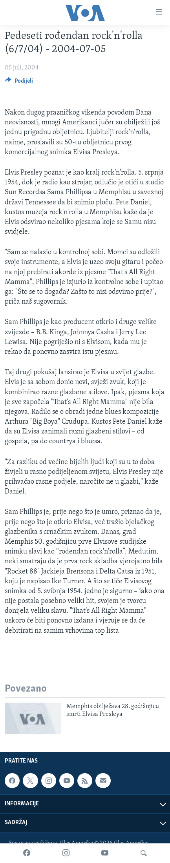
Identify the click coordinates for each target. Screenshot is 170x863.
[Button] (19, 82)
